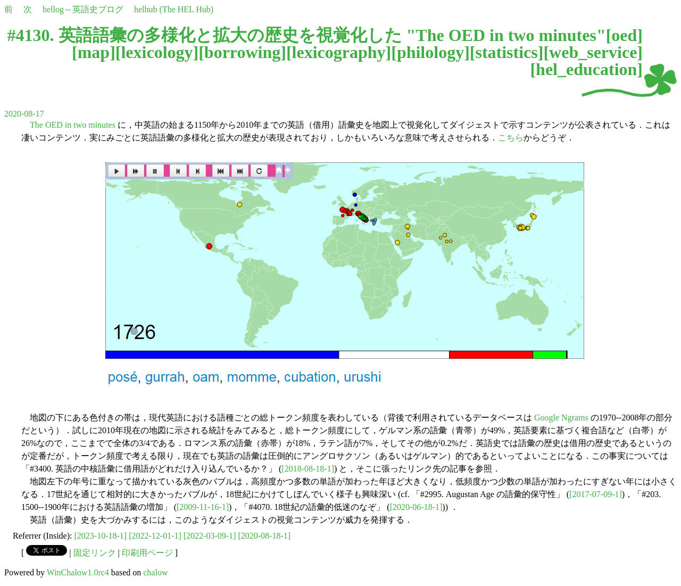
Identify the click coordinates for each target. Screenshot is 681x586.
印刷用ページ (147, 552)
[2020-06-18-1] (416, 506)
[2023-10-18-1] (100, 535)
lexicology (157, 52)
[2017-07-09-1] (595, 494)
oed (624, 35)
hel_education (586, 69)
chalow (155, 572)
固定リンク (94, 552)
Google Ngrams (561, 417)
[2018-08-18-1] (307, 468)
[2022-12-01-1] (155, 535)
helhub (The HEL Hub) (173, 9)
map (94, 52)
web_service (593, 52)
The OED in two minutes (72, 124)
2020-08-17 (24, 113)
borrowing (242, 52)
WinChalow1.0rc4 (78, 572)
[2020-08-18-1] (264, 535)
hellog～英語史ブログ (83, 9)
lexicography (339, 52)
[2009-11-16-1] (203, 506)
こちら (511, 137)
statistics (506, 52)
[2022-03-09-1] (210, 535)
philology (430, 52)
